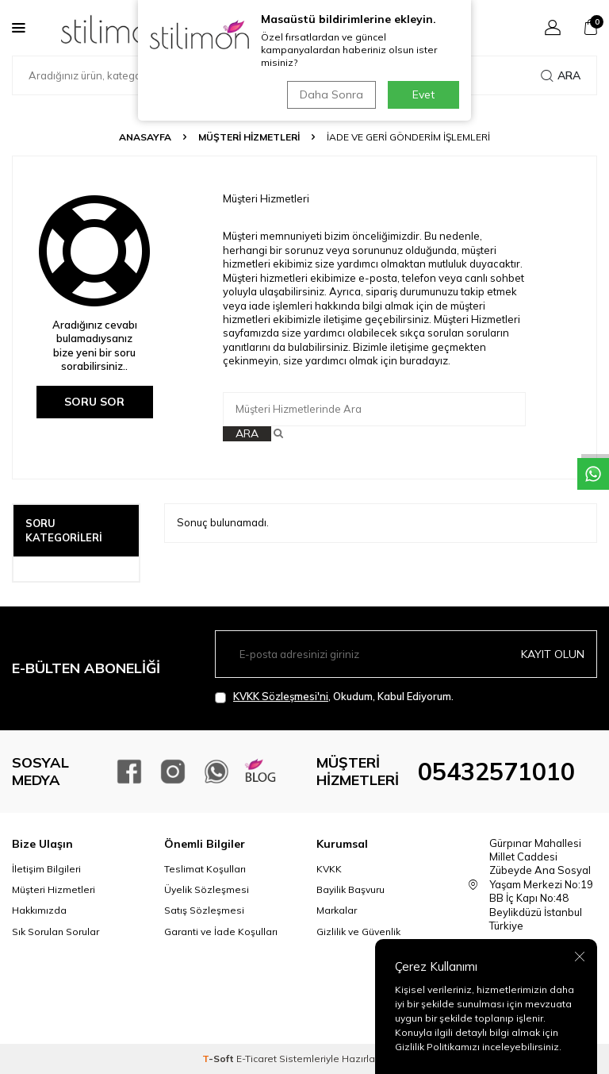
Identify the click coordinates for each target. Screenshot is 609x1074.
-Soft (219, 1058)
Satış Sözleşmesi (204, 910)
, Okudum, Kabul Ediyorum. (334, 696)
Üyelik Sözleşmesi (206, 889)
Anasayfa (145, 137)
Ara (560, 75)
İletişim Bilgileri (46, 869)
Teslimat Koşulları (205, 869)
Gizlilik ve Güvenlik (358, 931)
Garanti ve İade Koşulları (221, 931)
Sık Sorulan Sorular (55, 931)
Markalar (336, 910)
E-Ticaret (256, 1058)
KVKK (329, 869)
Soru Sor (94, 402)
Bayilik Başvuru (350, 889)
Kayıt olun (552, 654)
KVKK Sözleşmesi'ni (280, 696)
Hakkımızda (39, 910)
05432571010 (496, 771)
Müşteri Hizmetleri (249, 137)
